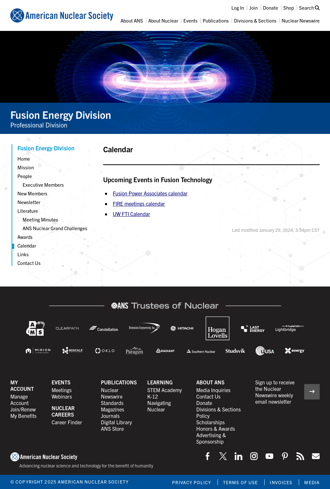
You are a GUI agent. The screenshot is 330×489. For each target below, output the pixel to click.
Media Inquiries (213, 390)
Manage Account (19, 399)
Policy (202, 415)
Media (312, 482)
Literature (27, 211)
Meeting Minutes (40, 219)
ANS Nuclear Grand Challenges (55, 228)
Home (23, 158)
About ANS (132, 20)
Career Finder (67, 422)
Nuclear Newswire (301, 20)
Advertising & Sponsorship (211, 438)
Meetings (62, 390)
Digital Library (116, 422)
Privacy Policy (191, 482)
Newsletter (28, 202)
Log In (237, 8)
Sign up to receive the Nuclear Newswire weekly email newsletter (275, 392)
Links (23, 254)
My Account (22, 385)
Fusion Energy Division (60, 114)
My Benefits (23, 415)
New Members (32, 193)
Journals (110, 415)
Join (253, 8)
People (24, 176)
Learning (160, 382)
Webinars (62, 396)
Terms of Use (240, 482)
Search (309, 8)
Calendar (26, 245)
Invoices (281, 482)
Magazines (112, 409)
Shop (288, 8)
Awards (25, 237)
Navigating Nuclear (159, 406)
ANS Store (112, 428)
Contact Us (29, 263)
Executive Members (43, 185)
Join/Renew (23, 409)
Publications (216, 20)
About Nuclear (163, 20)
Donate (270, 8)
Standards (112, 403)
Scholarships (210, 422)
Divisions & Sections (255, 20)
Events (190, 20)
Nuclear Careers (63, 411)
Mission (25, 167)
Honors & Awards (215, 428)
